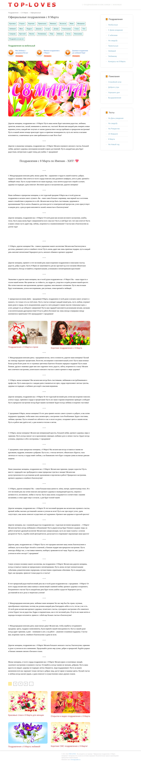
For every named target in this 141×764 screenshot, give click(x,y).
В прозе (22, 24)
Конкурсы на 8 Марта (116, 61)
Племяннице (50, 34)
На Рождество (114, 129)
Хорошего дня (114, 92)
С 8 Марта (24, 13)
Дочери (57, 29)
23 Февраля (113, 134)
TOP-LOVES (72, 754)
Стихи (79, 29)
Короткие (32, 24)
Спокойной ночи (114, 82)
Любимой (12, 29)
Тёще (59, 34)
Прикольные (43, 24)
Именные (54, 24)
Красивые (12, 24)
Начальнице (13, 39)
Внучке (39, 34)
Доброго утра (113, 87)
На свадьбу (113, 41)
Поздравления (13, 13)
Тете (10, 34)
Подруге (30, 29)
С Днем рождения (115, 30)
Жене (21, 29)
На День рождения (115, 118)
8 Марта (111, 139)
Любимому (112, 56)
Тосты (77, 34)
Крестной (30, 34)
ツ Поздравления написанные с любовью (102, 5)
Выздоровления (114, 98)
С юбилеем (112, 35)
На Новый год (113, 144)
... (31, 684)
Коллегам (64, 24)
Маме (73, 24)
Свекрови (19, 34)
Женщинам (83, 24)
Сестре (49, 29)
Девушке (40, 29)
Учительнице (68, 29)
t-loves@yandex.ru (75, 760)
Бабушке (68, 34)
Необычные (113, 25)
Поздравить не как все (28, 39)
